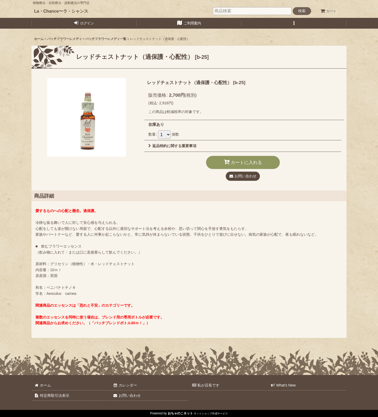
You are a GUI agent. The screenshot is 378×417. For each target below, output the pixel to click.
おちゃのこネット (180, 413)
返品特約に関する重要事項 (172, 146)
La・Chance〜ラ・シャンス (61, 11)
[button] (294, 23)
